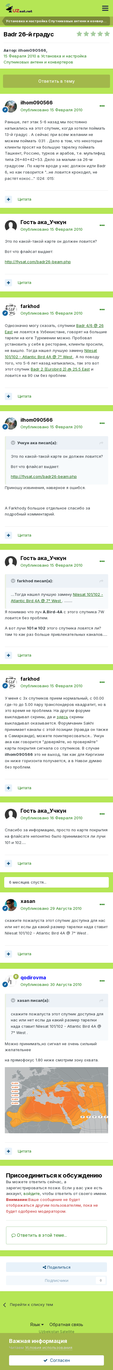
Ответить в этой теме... (39, 1235)
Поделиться (57, 1267)
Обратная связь (66, 1324)
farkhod (29, 306)
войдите (32, 1193)
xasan (27, 901)
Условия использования (48, 1347)
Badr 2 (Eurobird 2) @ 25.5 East (60, 369)
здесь (62, 716)
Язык (37, 1324)
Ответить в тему (56, 81)
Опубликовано (51, 109)
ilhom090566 (32, 50)
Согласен (56, 1360)
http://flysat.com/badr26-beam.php (38, 261)
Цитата (24, 199)
